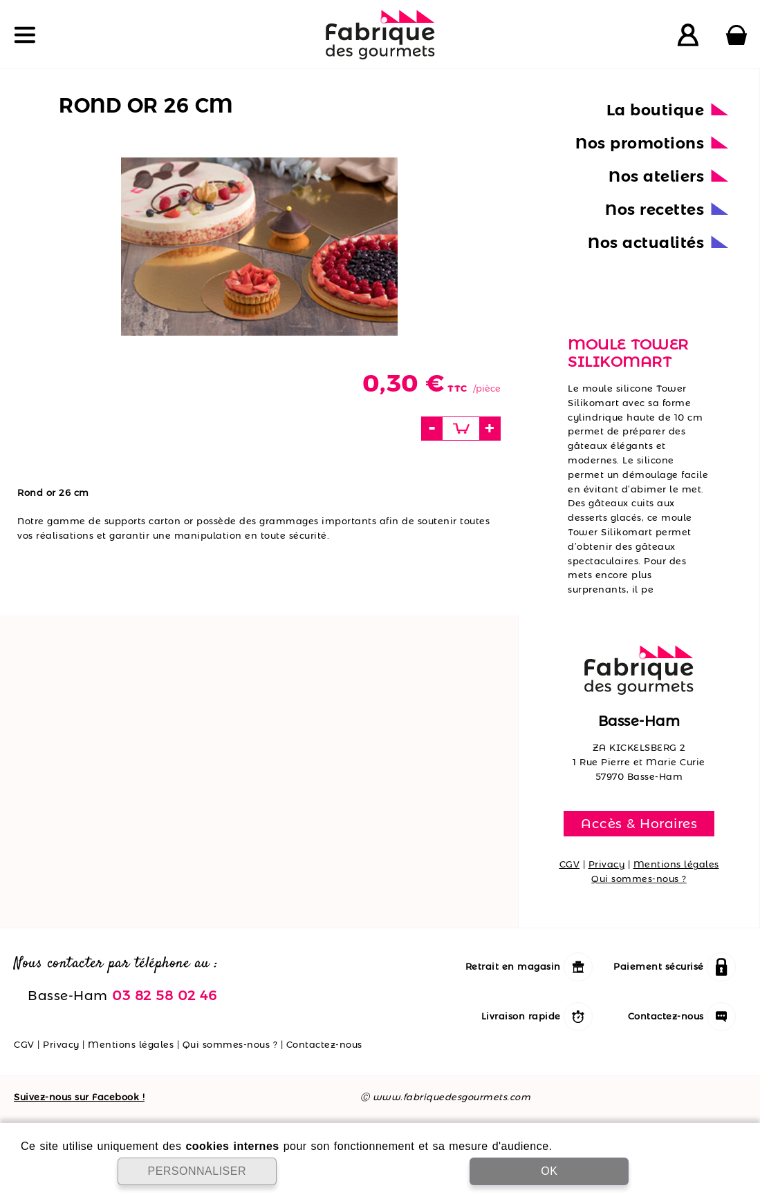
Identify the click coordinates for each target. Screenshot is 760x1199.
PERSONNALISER (196, 1171)
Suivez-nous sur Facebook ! (79, 1096)
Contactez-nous (324, 1044)
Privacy (606, 864)
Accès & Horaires (639, 823)
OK (549, 1171)
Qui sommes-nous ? (639, 878)
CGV (569, 864)
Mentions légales (676, 864)
